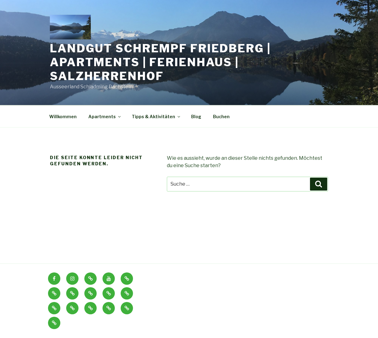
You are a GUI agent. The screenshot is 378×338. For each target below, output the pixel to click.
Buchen (221, 116)
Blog (196, 116)
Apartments (105, 116)
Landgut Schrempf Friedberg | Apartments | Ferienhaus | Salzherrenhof (160, 62)
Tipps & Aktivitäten (156, 116)
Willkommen (63, 116)
